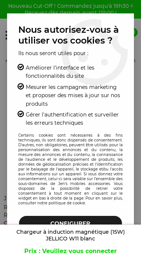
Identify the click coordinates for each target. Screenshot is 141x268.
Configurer (70, 223)
